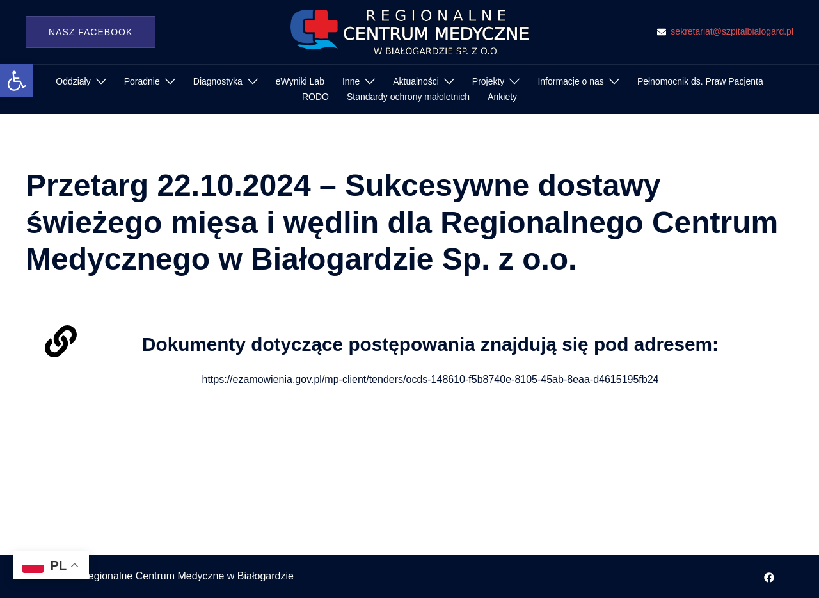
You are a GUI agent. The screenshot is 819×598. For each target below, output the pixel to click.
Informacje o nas (570, 81)
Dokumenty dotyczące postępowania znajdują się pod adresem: (430, 343)
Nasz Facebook (90, 32)
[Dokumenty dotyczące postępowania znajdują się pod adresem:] (61, 341)
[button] (16, 80)
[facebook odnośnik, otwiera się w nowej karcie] (769, 575)
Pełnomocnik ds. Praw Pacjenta (700, 81)
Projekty (488, 81)
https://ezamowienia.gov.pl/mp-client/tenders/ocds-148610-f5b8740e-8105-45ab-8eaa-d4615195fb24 (430, 379)
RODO (315, 97)
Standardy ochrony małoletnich (408, 97)
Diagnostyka (218, 81)
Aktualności (416, 81)
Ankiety (502, 97)
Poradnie (142, 81)
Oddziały (73, 81)
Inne (351, 81)
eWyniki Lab (300, 81)
